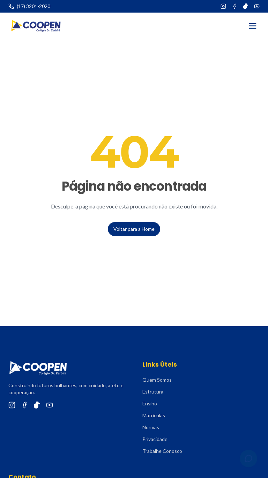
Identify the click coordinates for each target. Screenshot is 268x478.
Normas (150, 427)
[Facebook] (234, 6)
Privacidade (155, 439)
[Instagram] (223, 6)
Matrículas (153, 415)
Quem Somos (157, 380)
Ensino (149, 403)
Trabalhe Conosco (162, 451)
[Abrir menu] (253, 26)
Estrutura (152, 392)
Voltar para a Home (134, 229)
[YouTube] (257, 6)
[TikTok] (245, 6)
